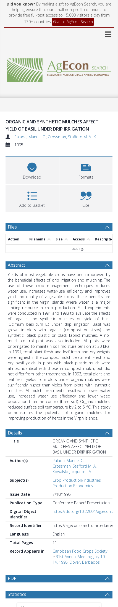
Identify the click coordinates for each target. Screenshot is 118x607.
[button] (86, 170)
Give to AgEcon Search (73, 21)
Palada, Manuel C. (30, 136)
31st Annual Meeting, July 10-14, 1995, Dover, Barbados (79, 559)
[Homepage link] (59, 68)
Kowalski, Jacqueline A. (72, 471)
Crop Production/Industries (77, 480)
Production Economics (73, 485)
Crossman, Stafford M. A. (70, 136)
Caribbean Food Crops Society (80, 551)
